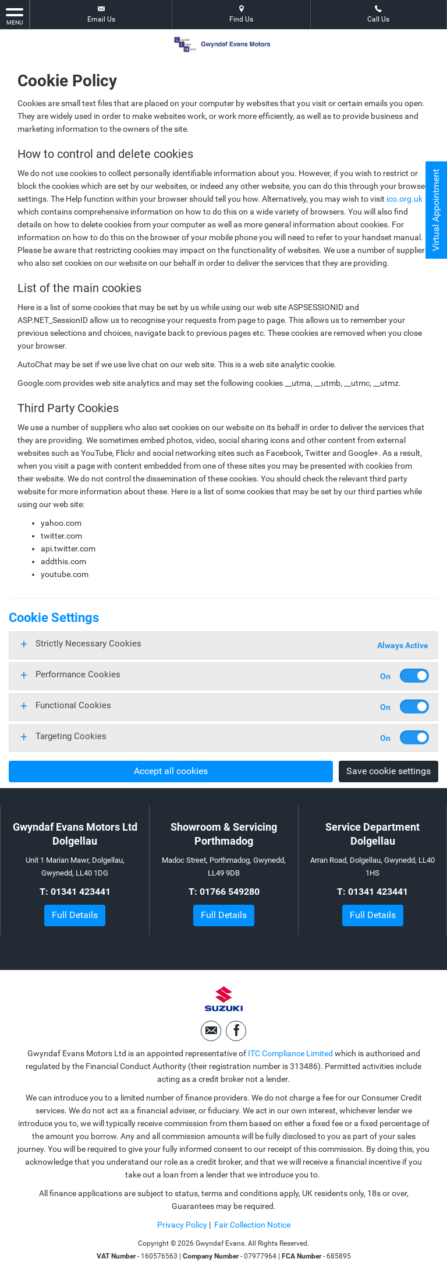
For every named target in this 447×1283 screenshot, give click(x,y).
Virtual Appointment (435, 210)
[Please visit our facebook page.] (236, 1031)
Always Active (402, 645)
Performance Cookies (78, 674)
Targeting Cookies (71, 736)
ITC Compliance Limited (290, 1053)
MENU (14, 16)
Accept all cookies (171, 770)
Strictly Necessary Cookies (88, 643)
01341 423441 (81, 891)
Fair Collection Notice (252, 1224)
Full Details (75, 914)
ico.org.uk (404, 198)
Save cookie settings (388, 770)
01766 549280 (230, 891)
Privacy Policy (182, 1224)
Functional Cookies (73, 705)
